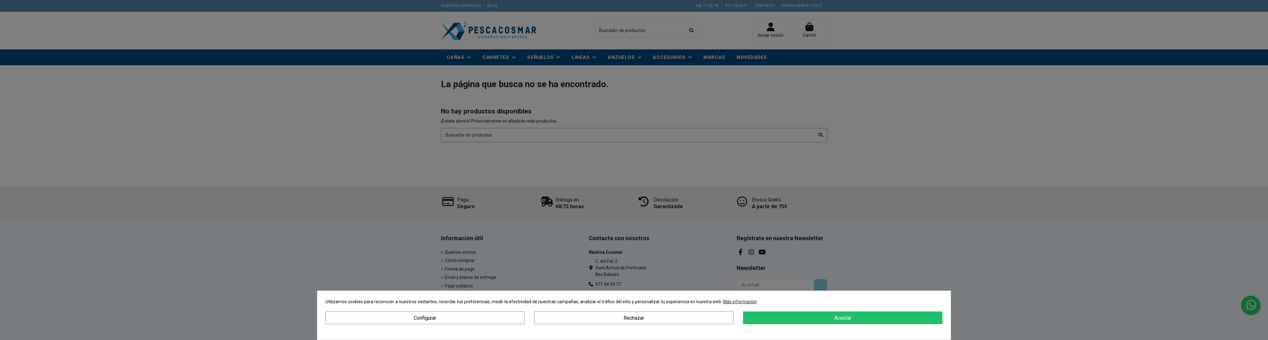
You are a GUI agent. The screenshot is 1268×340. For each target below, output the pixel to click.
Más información (740, 301)
